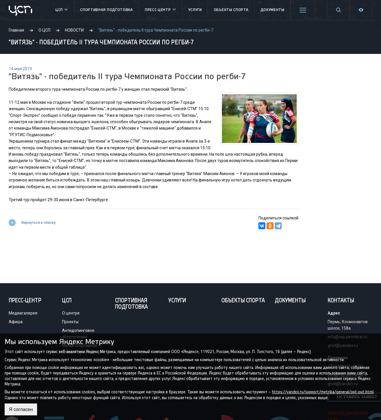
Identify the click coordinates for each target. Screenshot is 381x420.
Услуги (195, 10)
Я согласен (21, 409)
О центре (71, 313)
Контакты (341, 300)
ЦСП (61, 10)
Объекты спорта (231, 10)
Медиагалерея (23, 313)
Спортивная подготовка (106, 10)
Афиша (16, 321)
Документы (272, 10)
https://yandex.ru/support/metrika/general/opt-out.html (322, 392)
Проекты (70, 321)
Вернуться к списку (38, 222)
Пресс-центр (160, 10)
